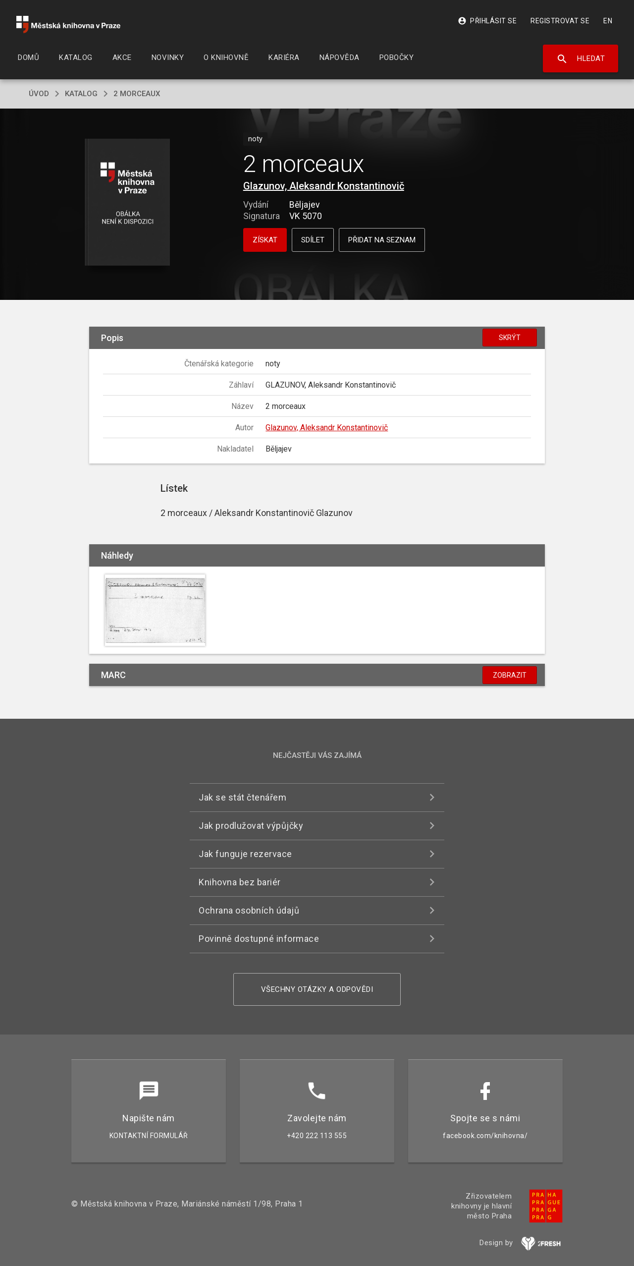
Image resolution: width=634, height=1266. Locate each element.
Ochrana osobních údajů (249, 910)
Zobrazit (510, 675)
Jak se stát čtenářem (242, 797)
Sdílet (312, 239)
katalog (81, 93)
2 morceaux (136, 93)
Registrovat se (559, 21)
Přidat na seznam (382, 239)
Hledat (580, 59)
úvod (39, 93)
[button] (127, 203)
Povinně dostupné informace (259, 938)
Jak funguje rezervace (245, 854)
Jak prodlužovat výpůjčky (251, 825)
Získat (265, 239)
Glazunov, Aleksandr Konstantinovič (323, 186)
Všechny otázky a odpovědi (317, 989)
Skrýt (510, 338)
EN (607, 21)
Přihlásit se (487, 20)
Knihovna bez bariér (240, 882)
